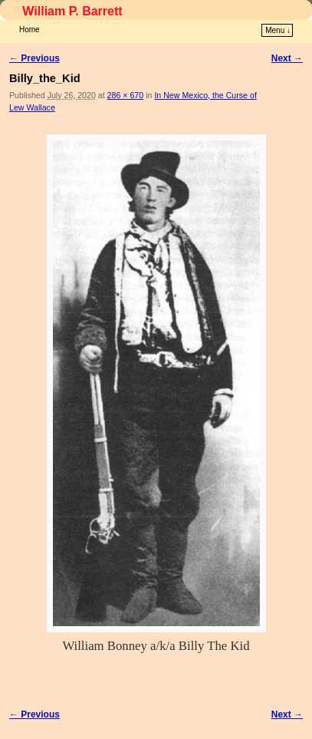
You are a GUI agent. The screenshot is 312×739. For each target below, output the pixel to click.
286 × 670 (125, 95)
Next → (287, 58)
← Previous (34, 58)
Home (29, 29)
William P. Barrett (72, 11)
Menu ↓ (278, 30)
